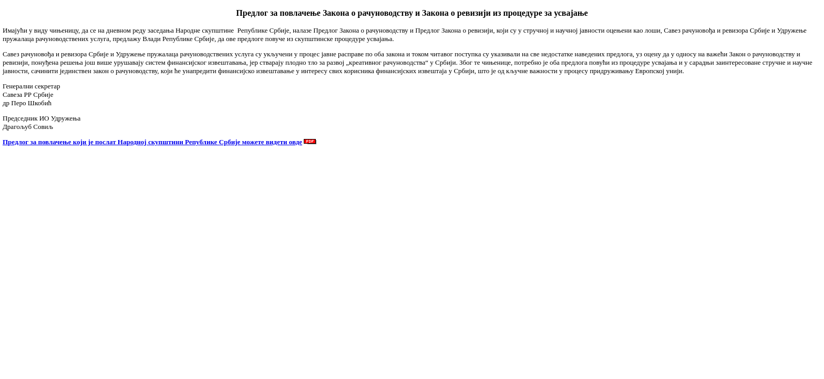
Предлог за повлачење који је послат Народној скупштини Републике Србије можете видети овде (152, 142)
